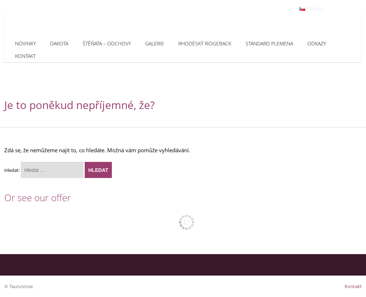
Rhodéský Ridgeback (204, 43)
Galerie (154, 43)
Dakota (59, 43)
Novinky (25, 43)
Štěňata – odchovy (107, 43)
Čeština (311, 9)
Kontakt (25, 56)
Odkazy (316, 43)
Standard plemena (269, 43)
